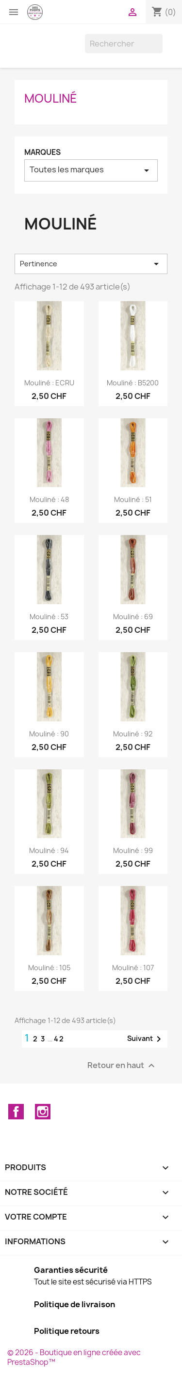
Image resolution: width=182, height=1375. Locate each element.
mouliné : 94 (49, 850)
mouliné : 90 (49, 733)
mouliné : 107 (133, 967)
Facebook (16, 1111)
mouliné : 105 (49, 967)
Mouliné (50, 98)
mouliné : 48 (49, 499)
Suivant (146, 1039)
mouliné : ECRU (49, 382)
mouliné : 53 (49, 616)
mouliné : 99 (133, 850)
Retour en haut (122, 1066)
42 (59, 1038)
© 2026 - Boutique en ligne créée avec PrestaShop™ (74, 1357)
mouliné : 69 (133, 616)
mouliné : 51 (133, 499)
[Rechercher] (124, 43)
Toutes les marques (91, 170)
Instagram (42, 1111)
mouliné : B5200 (133, 382)
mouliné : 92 (132, 733)
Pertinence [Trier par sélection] (91, 264)
